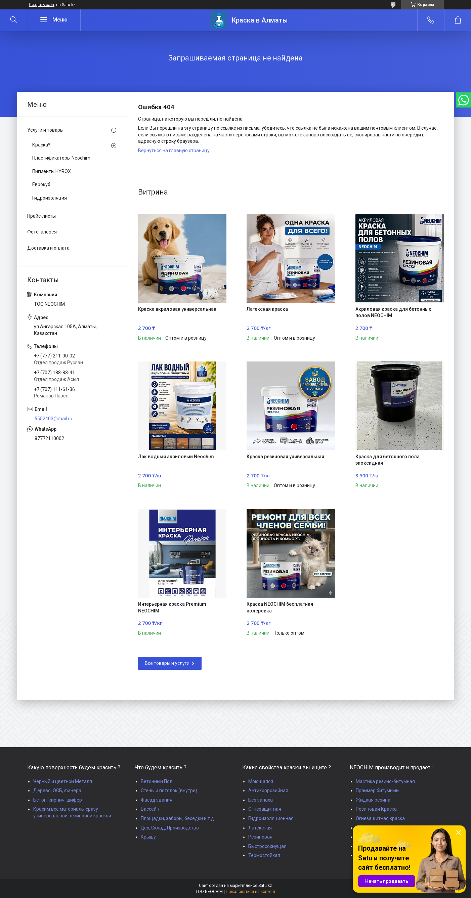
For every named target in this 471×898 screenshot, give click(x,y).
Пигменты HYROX (51, 171)
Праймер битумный (377, 790)
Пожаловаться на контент (250, 891)
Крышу (148, 837)
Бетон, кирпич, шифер (57, 800)
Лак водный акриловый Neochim (176, 456)
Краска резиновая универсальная (285, 456)
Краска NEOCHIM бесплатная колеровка (280, 607)
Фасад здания (156, 800)
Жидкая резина (373, 800)
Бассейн (150, 809)
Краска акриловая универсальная (177, 309)
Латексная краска (267, 309)
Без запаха (260, 800)
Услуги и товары (45, 130)
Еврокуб (41, 184)
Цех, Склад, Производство (170, 827)
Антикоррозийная (268, 790)
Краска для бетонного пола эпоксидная (387, 460)
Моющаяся (260, 781)
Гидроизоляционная (271, 818)
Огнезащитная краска (380, 818)
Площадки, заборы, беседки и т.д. (178, 818)
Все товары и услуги (167, 663)
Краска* (41, 144)
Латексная (260, 827)
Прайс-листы (41, 216)
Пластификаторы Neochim (61, 158)
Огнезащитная (264, 809)
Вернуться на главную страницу (174, 150)
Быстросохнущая (267, 846)
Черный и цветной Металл (62, 781)
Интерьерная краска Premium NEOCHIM (172, 607)
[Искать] (13, 20)
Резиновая (260, 837)
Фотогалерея (42, 231)
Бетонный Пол (156, 781)
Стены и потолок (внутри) (169, 790)
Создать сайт (41, 4)
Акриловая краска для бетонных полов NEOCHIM (393, 312)
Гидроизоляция (49, 198)
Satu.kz (265, 885)
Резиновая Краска (376, 809)
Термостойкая (264, 855)
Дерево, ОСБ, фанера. (57, 790)
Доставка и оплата (48, 248)
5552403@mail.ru (53, 418)
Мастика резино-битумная (385, 781)
